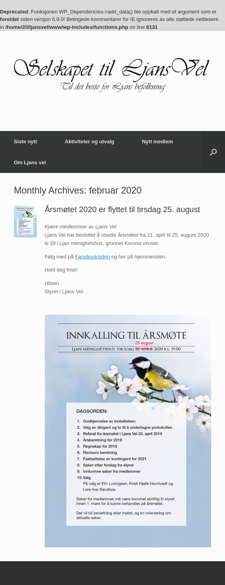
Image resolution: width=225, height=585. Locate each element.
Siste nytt (25, 141)
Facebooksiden (92, 257)
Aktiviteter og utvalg (89, 141)
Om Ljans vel (30, 162)
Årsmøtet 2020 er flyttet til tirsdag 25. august (122, 209)
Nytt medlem (157, 141)
